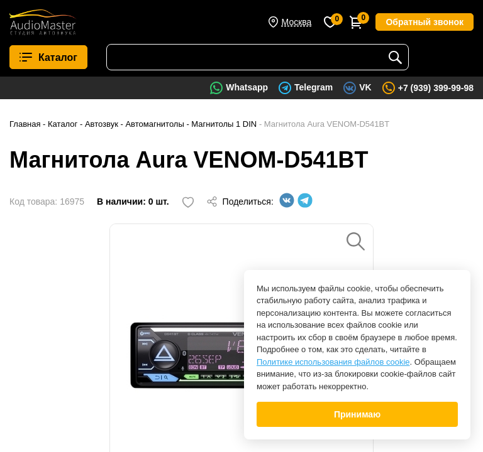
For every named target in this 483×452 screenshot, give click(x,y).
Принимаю (357, 414)
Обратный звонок (425, 22)
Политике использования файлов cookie (333, 362)
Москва (297, 22)
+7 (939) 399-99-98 (436, 88)
